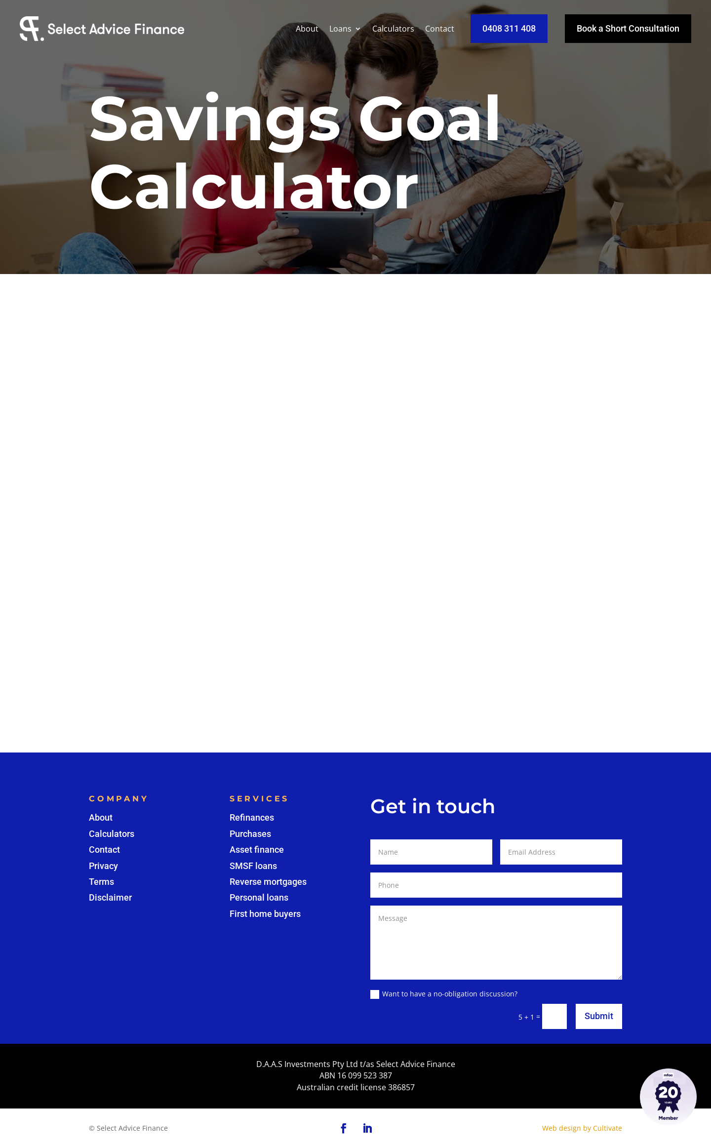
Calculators (393, 28)
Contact (439, 28)
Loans (340, 28)
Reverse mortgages (268, 881)
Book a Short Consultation (628, 28)
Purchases (250, 834)
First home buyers (265, 914)
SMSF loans (253, 866)
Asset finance (257, 849)
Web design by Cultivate (582, 1128)
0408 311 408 (509, 28)
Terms (101, 881)
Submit (599, 1016)
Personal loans (259, 897)
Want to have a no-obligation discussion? (443, 994)
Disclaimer (110, 897)
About (307, 28)
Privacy (103, 866)
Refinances (252, 817)
